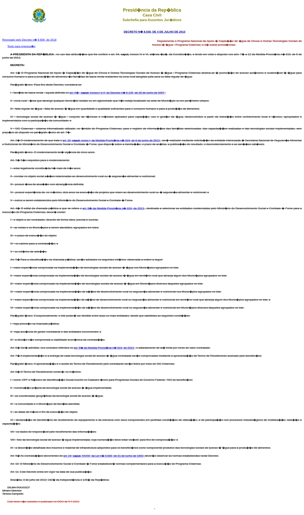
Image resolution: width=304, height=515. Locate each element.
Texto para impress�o (21, 46)
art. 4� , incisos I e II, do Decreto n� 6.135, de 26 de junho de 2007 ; (117, 92)
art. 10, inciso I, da (79, 140)
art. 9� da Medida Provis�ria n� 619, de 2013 (114, 208)
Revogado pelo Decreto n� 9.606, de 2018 (29, 39)
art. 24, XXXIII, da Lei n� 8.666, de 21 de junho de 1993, (104, 455)
